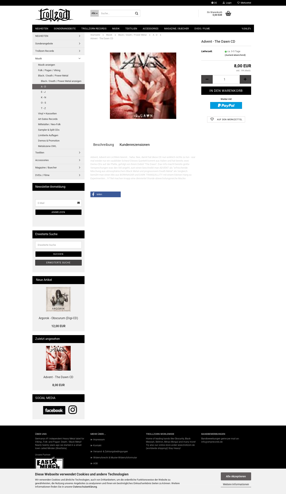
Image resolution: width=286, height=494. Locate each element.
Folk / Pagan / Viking (49, 70)
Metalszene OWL (47, 146)
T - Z (43, 108)
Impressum (99, 439)
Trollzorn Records (94, 28)
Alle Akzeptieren (236, 476)
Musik (116, 28)
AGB (95, 463)
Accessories (150, 28)
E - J (43, 91)
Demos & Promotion (49, 140)
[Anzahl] (226, 79)
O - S (43, 102)
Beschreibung (103, 145)
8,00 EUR (58, 385)
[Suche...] (94, 13)
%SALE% (246, 28)
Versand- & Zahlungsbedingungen (110, 451)
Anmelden (58, 212)
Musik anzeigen (46, 64)
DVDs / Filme (202, 28)
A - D (43, 86)
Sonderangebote (65, 28)
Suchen (58, 254)
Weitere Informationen (236, 484)
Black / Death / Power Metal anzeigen (61, 81)
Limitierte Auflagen (48, 135)
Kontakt (97, 445)
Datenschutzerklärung (85, 486)
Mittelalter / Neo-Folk (49, 124)
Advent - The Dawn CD (58, 377)
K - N (43, 97)
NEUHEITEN (41, 28)
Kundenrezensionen (135, 145)
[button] (214, 3)
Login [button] (227, 3)
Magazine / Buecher (176, 28)
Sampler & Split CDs (49, 129)
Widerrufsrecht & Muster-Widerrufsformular (115, 457)
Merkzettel (244, 3)
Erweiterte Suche (58, 262)
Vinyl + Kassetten (47, 113)
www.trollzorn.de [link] (186, 445)
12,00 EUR (58, 326)
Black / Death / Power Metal (53, 75)
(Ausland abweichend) (235, 55)
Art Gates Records (48, 119)
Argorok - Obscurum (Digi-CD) (58, 318)
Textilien (131, 28)
